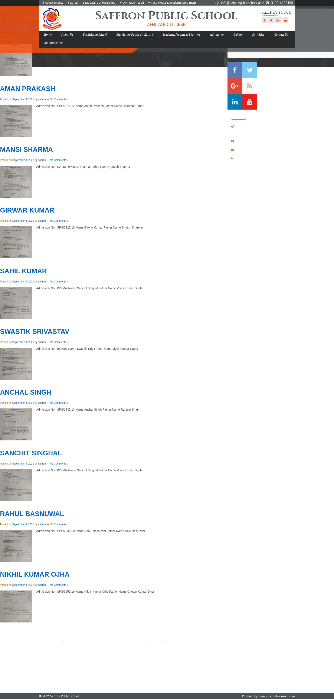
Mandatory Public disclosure (135, 34)
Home (48, 34)
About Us (67, 34)
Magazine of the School (100, 2)
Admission (217, 34)
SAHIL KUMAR (23, 271)
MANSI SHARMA (26, 149)
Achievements (54, 2)
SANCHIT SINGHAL (31, 453)
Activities (258, 34)
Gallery (238, 34)
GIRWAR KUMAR (27, 210)
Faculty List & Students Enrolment (173, 2)
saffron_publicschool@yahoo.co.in (260, 141)
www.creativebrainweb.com (276, 696)
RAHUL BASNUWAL (32, 514)
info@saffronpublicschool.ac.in (257, 149)
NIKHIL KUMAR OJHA (35, 574)
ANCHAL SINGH (25, 392)
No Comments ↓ (59, 99)
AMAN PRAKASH (27, 89)
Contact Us (281, 34)
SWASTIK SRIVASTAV (34, 331)
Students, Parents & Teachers (181, 34)
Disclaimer (106, 675)
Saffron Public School (64, 696)
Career (74, 2)
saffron (42, 99)
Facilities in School (95, 34)
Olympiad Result (133, 2)
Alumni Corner (53, 43)
